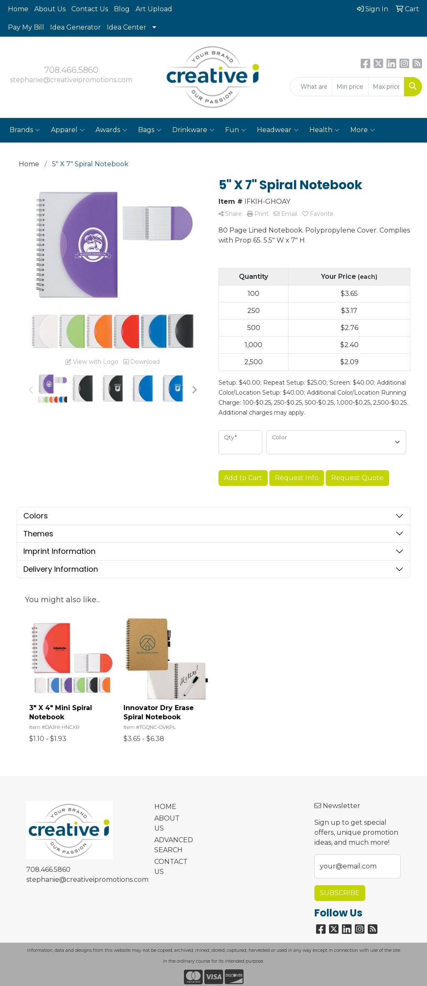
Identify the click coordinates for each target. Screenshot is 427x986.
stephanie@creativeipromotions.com (71, 80)
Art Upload (154, 9)
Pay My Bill (26, 27)
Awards (111, 130)
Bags (149, 130)
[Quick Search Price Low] (350, 86)
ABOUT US (167, 823)
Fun (235, 130)
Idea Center (126, 27)
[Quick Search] (311, 86)
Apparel (68, 130)
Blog (122, 9)
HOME (165, 807)
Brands (25, 130)
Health (324, 130)
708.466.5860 (71, 70)
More (362, 130)
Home (18, 9)
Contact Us (89, 9)
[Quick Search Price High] (386, 86)
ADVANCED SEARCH (169, 845)
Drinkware (193, 130)
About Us (49, 9)
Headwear (278, 130)
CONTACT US (169, 867)
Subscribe (340, 893)
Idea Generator (75, 27)
